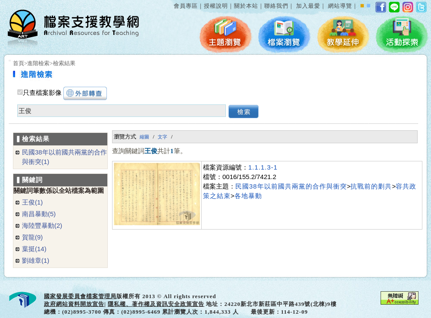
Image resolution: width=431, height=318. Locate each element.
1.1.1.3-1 (263, 167)
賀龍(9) (32, 237)
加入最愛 (308, 6)
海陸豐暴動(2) (42, 225)
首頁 (18, 63)
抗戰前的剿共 (371, 186)
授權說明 (216, 6)
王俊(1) (32, 202)
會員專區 (186, 6)
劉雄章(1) (35, 260)
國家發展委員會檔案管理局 (80, 296)
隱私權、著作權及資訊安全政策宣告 (156, 304)
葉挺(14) (34, 248)
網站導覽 (340, 6)
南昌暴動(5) (39, 213)
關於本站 (246, 6)
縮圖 (144, 136)
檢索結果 (64, 63)
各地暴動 (248, 195)
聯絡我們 (276, 6)
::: (172, 1)
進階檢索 (38, 63)
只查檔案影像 (42, 92)
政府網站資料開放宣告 (74, 304)
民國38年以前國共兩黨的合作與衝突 (291, 186)
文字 (162, 136)
